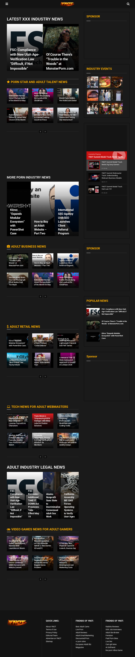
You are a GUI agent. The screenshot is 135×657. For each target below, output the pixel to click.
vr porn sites (81, 641)
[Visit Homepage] (67, 4)
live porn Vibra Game (114, 650)
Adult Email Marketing (85, 635)
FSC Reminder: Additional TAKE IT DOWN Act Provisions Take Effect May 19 (33, 504)
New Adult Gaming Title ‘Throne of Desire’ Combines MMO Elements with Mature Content (17, 562)
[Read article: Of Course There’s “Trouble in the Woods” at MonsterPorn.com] (93, 289)
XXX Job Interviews (114, 629)
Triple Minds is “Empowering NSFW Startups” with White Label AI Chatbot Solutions (42, 421)
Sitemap (49, 641)
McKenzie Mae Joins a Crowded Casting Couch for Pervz (42, 117)
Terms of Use (51, 629)
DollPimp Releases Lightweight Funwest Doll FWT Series (67, 343)
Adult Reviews (81, 632)
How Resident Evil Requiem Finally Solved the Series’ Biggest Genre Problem (41, 562)
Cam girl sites (111, 644)
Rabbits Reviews (112, 627)
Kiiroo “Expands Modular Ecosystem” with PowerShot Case (17, 221)
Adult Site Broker (112, 632)
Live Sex (109, 641)
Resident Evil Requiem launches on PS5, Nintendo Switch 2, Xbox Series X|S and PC (42, 543)
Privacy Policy (51, 632)
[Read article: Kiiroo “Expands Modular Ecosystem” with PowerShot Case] (93, 301)
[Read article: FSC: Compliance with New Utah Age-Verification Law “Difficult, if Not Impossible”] (93, 277)
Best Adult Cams (82, 627)
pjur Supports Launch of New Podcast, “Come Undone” (42, 343)
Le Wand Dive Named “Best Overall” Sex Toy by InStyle (17, 362)
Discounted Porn (82, 638)
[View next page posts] (45, 132)
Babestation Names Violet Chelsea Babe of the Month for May (17, 98)
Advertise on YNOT (53, 638)
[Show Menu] (7, 4)
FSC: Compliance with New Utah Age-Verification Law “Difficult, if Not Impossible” (16, 504)
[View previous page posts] (40, 132)
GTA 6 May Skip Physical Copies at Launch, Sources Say (67, 545)
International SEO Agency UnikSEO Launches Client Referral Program (66, 221)
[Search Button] (128, 4)
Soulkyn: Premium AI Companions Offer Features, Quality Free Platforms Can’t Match (17, 440)
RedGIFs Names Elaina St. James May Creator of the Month (17, 117)
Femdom (109, 635)
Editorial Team (51, 635)
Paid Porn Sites (112, 638)
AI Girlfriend (110, 647)
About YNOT (51, 627)
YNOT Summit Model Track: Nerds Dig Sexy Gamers (110, 157)
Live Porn (79, 629)
